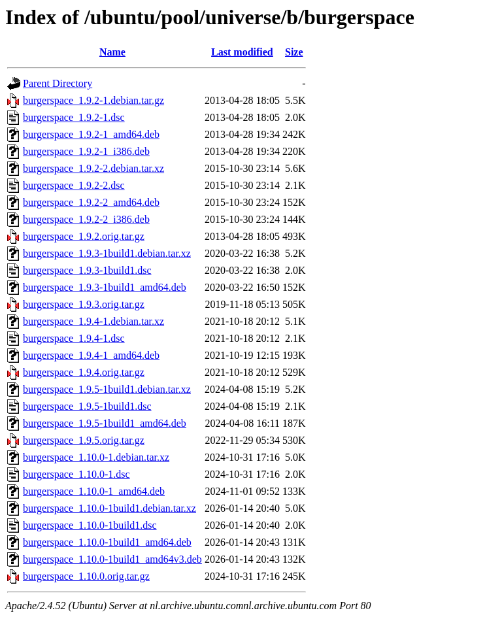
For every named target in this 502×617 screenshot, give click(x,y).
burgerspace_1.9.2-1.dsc (74, 117)
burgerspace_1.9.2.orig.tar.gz (83, 236)
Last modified (242, 52)
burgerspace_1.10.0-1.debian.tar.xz (96, 457)
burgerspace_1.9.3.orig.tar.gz (83, 304)
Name (112, 52)
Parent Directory (57, 83)
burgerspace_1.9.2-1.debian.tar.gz (93, 100)
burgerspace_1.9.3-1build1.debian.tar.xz (107, 253)
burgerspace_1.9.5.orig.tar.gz (83, 440)
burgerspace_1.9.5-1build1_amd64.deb (104, 423)
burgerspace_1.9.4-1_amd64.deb (91, 355)
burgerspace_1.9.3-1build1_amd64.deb (104, 287)
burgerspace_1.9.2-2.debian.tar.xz (93, 168)
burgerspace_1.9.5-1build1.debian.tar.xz (107, 389)
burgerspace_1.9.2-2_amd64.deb (91, 202)
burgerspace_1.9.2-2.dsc (74, 185)
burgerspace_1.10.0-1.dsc (76, 474)
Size (294, 52)
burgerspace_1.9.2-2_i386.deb (86, 219)
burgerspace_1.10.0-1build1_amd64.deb (107, 542)
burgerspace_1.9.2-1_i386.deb (86, 151)
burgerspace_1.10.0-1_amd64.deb (94, 491)
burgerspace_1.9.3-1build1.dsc (87, 270)
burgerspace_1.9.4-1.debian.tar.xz (93, 321)
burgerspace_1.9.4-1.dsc (74, 338)
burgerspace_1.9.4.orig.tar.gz (83, 372)
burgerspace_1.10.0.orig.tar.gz (86, 576)
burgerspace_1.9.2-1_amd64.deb (91, 134)
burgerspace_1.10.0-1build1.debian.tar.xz (109, 508)
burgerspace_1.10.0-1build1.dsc (90, 525)
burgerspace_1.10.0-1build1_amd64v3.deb (112, 559)
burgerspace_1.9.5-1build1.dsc (87, 406)
